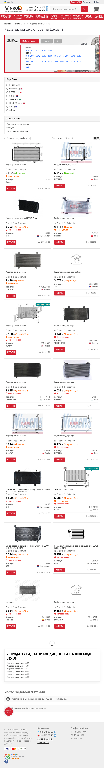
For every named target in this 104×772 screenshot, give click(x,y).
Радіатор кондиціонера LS (17, 675)
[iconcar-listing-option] (98, 138)
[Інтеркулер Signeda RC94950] (27, 594)
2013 (44, 56)
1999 (27, 67)
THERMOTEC (15, 103)
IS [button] (57, 41)
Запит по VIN (76, 2)
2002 (38, 61)
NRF (12, 96)
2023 (44, 50)
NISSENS (14, 92)
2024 (50, 50)
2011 (32, 56)
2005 (56, 61)
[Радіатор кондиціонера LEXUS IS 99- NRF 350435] (27, 206)
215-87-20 (36, 7)
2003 (44, 61)
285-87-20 (36, 9)
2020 (27, 50)
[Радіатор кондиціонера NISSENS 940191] (76, 426)
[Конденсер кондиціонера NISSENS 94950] (76, 152)
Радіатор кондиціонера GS (18, 669)
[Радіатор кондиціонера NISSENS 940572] (27, 426)
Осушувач (10, 127)
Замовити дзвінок (45, 742)
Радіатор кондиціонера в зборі (67, 273)
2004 (50, 61)
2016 (61, 56)
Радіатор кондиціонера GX (18, 672)
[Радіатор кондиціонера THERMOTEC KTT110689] (76, 315)
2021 (32, 50)
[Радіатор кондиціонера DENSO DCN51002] (27, 315)
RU (12, 2)
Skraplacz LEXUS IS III (63, 492)
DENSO (13, 85)
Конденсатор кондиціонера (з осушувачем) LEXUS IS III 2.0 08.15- (73, 550)
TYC (11, 106)
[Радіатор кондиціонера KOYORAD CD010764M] (76, 594)
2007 (67, 61)
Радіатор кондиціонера (16, 165)
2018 (73, 56)
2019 (79, 56)
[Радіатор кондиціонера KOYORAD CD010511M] (27, 261)
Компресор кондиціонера (17, 124)
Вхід (96, 2)
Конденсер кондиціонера (65, 165)
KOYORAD (16, 88)
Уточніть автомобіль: (12, 40)
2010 (27, 56)
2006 (61, 61)
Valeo (12, 110)
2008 (73, 61)
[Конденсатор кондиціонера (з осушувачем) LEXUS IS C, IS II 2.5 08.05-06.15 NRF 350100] (27, 480)
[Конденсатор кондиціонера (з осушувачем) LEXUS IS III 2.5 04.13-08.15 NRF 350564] (27, 537)
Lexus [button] (46, 41)
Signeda (13, 99)
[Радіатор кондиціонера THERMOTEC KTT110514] (27, 372)
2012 (38, 56)
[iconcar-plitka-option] (95, 138)
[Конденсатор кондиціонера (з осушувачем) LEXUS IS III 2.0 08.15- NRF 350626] (76, 537)
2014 (50, 56)
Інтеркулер (10, 606)
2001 (32, 61)
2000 (27, 61)
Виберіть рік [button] (29, 41)
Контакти (87, 2)
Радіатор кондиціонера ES (17, 667)
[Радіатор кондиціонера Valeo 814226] (27, 152)
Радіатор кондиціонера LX (17, 678)
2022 (38, 50)
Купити (11, 188)
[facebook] (6, 765)
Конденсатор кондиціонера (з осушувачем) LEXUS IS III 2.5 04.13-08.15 (25, 550)
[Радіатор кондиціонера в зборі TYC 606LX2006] (76, 261)
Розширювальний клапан (17, 131)
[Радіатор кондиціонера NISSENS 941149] (76, 206)
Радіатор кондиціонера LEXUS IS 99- (22, 219)
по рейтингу (24, 138)
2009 (79, 61)
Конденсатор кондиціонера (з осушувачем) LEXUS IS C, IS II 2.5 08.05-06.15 (25, 493)
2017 (67, 56)
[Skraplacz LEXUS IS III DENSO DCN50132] (76, 480)
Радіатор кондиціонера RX (18, 681)
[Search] (84, 9)
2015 (56, 56)
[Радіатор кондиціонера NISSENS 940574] (76, 372)
